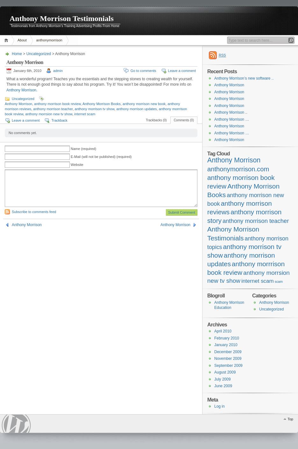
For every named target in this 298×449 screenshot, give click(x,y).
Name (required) (83, 149)
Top (290, 419)
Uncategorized (38, 54)
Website (77, 165)
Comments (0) (184, 120)
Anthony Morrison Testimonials (62, 18)
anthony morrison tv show (95, 109)
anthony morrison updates (136, 109)
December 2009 (227, 352)
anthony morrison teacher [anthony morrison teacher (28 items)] (256, 220)
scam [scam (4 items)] (279, 281)
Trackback (59, 120)
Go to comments (143, 71)
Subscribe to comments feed (34, 212)
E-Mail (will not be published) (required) (101, 157)
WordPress (16, 424)
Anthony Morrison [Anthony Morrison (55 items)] (233, 160)
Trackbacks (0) (156, 120)
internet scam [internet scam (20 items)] (257, 281)
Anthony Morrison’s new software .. (244, 78)
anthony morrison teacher (53, 109)
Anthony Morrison (21, 90)
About (22, 40)
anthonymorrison (49, 40)
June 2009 (223, 386)
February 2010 (226, 338)
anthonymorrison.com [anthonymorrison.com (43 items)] (238, 169)
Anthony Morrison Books (101, 104)
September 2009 (228, 365)
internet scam (84, 114)
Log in (219, 406)
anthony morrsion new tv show (48, 114)
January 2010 (226, 345)
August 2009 (225, 372)
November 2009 (227, 358)
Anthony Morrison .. (230, 112)
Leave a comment (182, 71)
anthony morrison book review (57, 104)
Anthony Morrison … (231, 119)
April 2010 (222, 331)
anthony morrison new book (144, 104)
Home (7, 40)
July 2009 (222, 379)
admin (58, 71)
